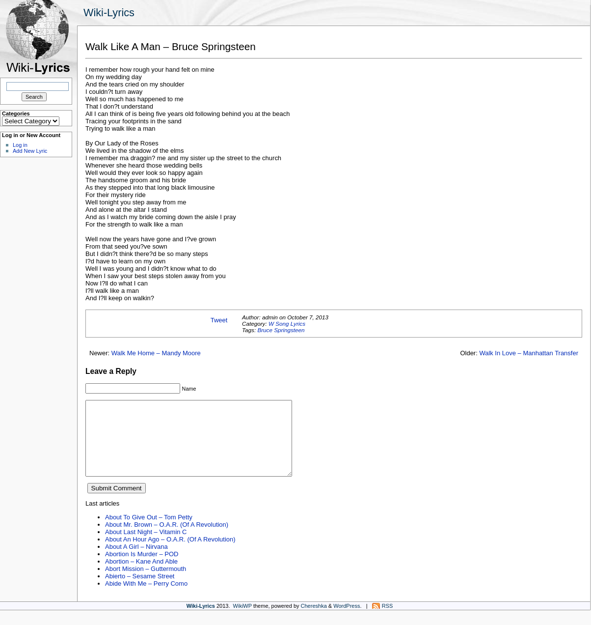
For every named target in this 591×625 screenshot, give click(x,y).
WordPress (346, 621)
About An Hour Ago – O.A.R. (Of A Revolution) (170, 554)
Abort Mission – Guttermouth (145, 583)
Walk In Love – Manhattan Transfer (528, 353)
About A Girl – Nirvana (136, 561)
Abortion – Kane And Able (141, 576)
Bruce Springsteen (280, 330)
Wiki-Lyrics (108, 12)
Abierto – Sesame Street (139, 591)
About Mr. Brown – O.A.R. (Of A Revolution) (166, 539)
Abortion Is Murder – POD (141, 568)
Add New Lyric (30, 151)
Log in (20, 145)
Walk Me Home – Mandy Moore (156, 353)
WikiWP (242, 621)
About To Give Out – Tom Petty (148, 532)
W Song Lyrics (287, 323)
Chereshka (314, 621)
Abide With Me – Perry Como (146, 598)
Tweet (219, 320)
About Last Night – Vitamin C (146, 546)
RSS (387, 621)
